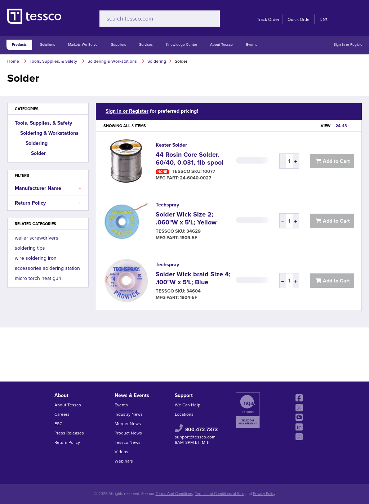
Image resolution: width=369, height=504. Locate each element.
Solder (38, 153)
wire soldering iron (36, 258)
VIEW (325, 126)
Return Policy (48, 203)
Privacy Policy (264, 493)
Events (251, 45)
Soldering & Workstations (49, 133)
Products (19, 45)
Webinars (124, 461)
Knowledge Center (181, 45)
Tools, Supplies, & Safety (43, 123)
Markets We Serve (83, 45)
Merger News (128, 423)
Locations (184, 414)
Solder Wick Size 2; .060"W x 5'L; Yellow (186, 218)
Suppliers (118, 45)
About (61, 395)
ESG (58, 423)
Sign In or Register (349, 45)
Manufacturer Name (48, 188)
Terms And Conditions (174, 493)
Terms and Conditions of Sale (219, 493)
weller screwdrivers (36, 238)
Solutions (47, 45)
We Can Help (187, 404)
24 (338, 125)
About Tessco (221, 45)
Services (146, 45)
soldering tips (30, 248)
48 (344, 125)
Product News (128, 433)
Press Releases (69, 433)
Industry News (129, 414)
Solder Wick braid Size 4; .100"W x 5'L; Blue (193, 278)
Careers (62, 414)
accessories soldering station (47, 268)
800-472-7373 (201, 429)
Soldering (37, 143)
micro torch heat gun (38, 278)
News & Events (132, 395)
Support (184, 395)
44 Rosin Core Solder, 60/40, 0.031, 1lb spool (189, 158)
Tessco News (128, 442)
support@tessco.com (195, 437)
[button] (80, 188)
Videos (121, 451)
